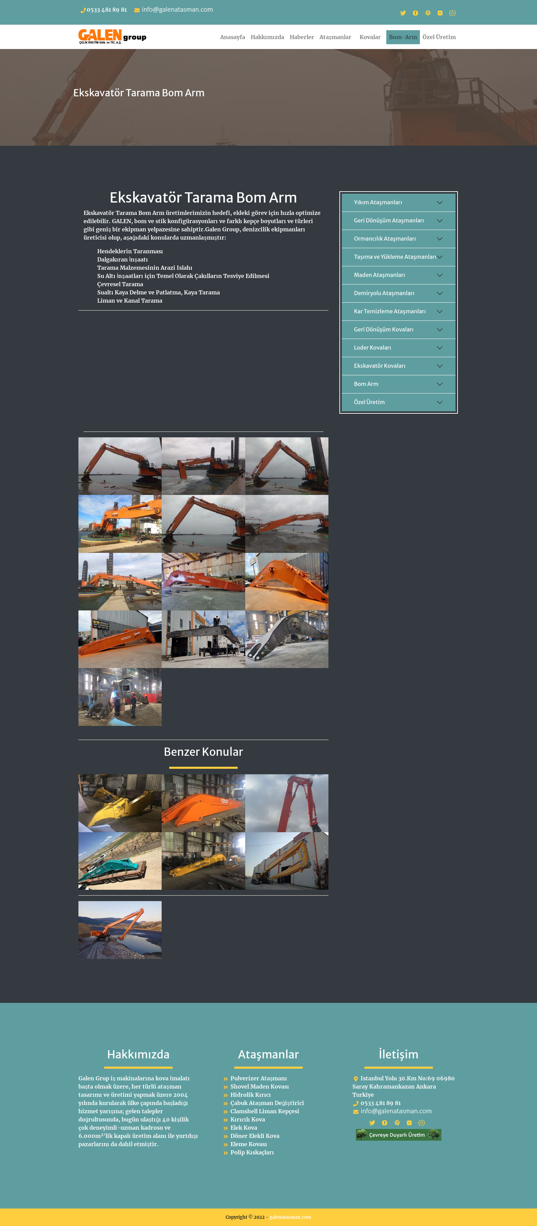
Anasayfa (232, 37)
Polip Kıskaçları (252, 1152)
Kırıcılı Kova (247, 1119)
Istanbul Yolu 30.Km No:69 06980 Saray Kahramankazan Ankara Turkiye (403, 1086)
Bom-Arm (403, 37)
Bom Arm (366, 383)
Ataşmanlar (337, 37)
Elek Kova (243, 1127)
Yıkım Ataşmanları (378, 202)
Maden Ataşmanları (379, 274)
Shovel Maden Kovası (259, 1086)
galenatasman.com (290, 1217)
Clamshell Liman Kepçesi (264, 1111)
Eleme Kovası (248, 1144)
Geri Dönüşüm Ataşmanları (389, 220)
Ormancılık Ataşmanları (385, 238)
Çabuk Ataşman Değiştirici (267, 1103)
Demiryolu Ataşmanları (384, 293)
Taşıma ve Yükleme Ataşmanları (395, 256)
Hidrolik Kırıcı (250, 1094)
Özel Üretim (439, 37)
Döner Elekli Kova (254, 1135)
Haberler (302, 37)
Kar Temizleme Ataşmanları (390, 311)
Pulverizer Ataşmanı (258, 1078)
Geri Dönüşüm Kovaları (384, 329)
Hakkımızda (267, 37)
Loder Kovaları (372, 347)
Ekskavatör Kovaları (379, 365)
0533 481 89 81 (103, 9)
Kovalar (372, 37)
